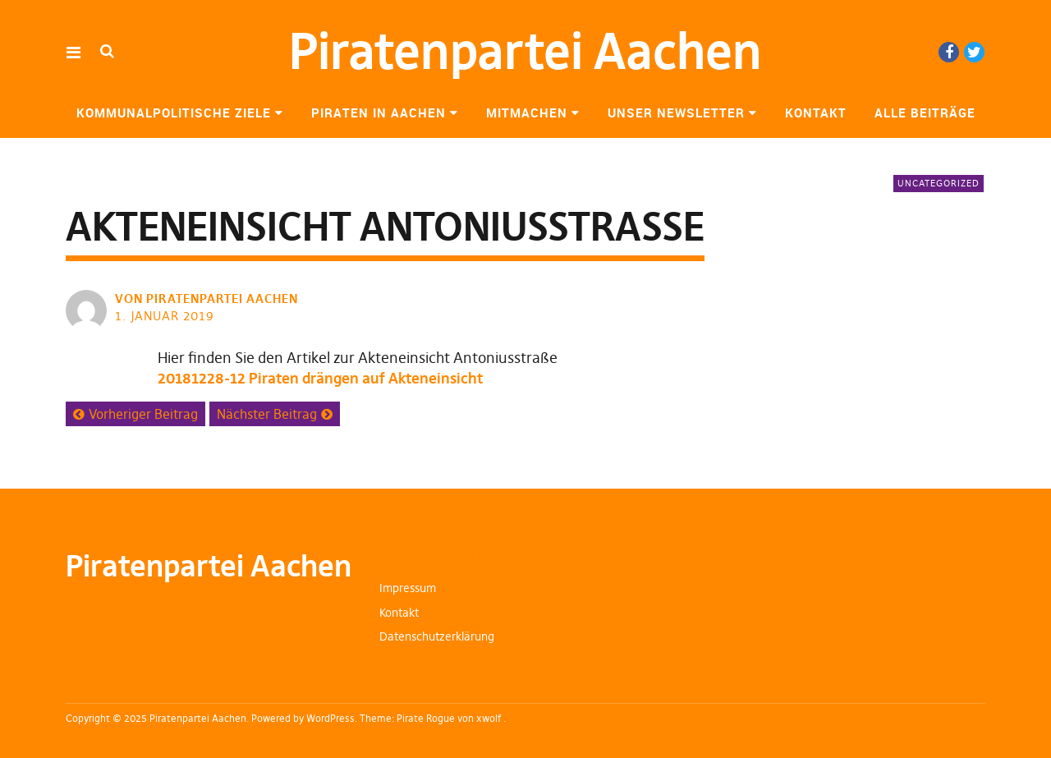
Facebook (949, 52)
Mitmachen (526, 112)
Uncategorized (938, 183)
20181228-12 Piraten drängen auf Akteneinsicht (320, 378)
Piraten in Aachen (378, 112)
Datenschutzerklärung (436, 636)
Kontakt (816, 112)
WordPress (330, 718)
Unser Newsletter (676, 112)
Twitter (974, 52)
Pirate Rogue (426, 718)
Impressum (407, 588)
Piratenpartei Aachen (525, 51)
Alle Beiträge (924, 112)
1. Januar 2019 (164, 316)
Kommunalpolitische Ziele (173, 112)
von (208, 298)
